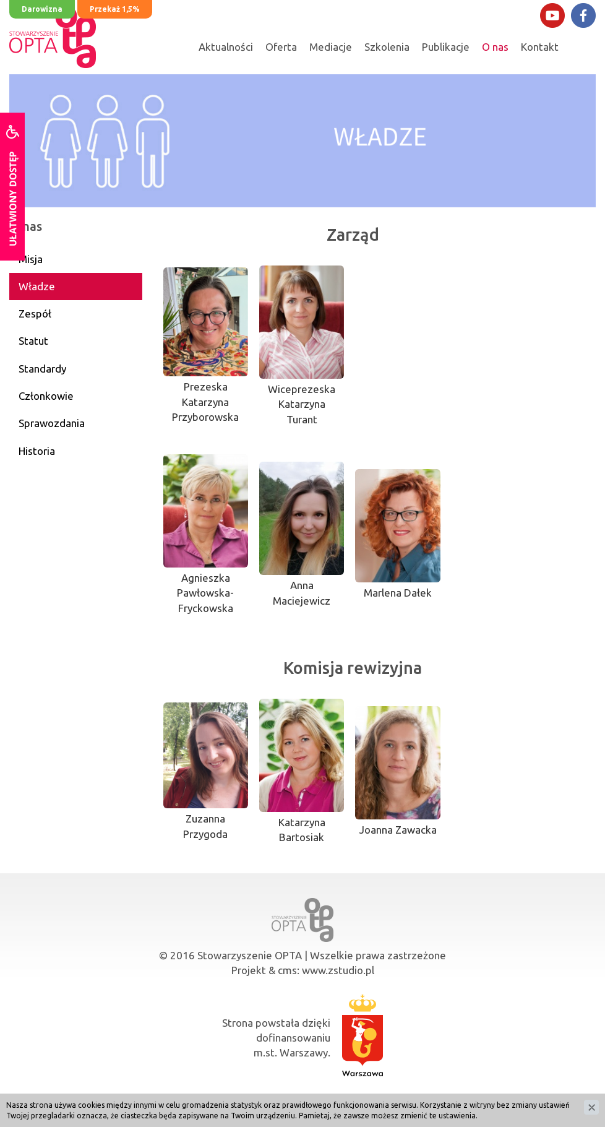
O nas (495, 47)
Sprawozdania (52, 423)
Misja (31, 259)
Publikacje (446, 47)
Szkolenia (387, 47)
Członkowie (46, 396)
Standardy (42, 368)
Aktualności (226, 47)
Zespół (35, 313)
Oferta (281, 47)
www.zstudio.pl (338, 970)
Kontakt (540, 47)
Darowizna (42, 9)
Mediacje (330, 47)
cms (287, 970)
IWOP (455, 1097)
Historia (37, 451)
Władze (37, 286)
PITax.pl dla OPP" (350, 1097)
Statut (33, 341)
